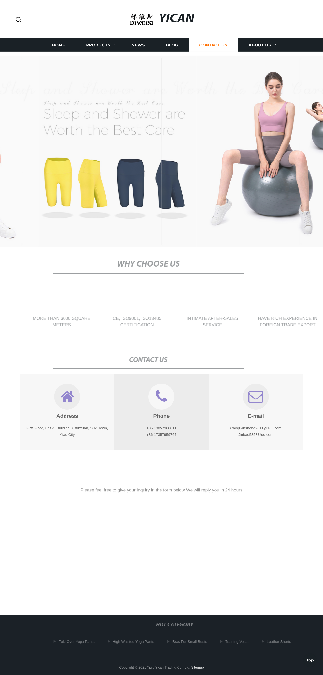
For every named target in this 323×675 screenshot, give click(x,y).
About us (259, 44)
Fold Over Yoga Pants (78, 641)
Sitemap (197, 667)
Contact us (213, 44)
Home (58, 44)
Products (98, 44)
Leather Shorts (280, 641)
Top (310, 660)
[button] (18, 20)
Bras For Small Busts (191, 641)
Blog (172, 44)
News (138, 44)
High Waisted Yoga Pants (134, 641)
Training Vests (238, 641)
